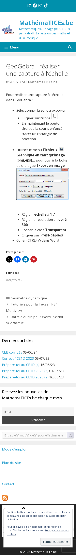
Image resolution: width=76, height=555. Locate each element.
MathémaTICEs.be (46, 23)
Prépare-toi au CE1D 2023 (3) (25, 370)
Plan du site (11, 462)
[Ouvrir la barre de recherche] (69, 47)
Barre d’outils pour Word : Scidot (37, 316)
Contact (8, 484)
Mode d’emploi (14, 449)
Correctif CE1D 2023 (18, 358)
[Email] (38, 411)
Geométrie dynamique (29, 298)
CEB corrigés (12, 352)
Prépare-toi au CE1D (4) (21, 364)
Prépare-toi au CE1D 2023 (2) (25, 377)
